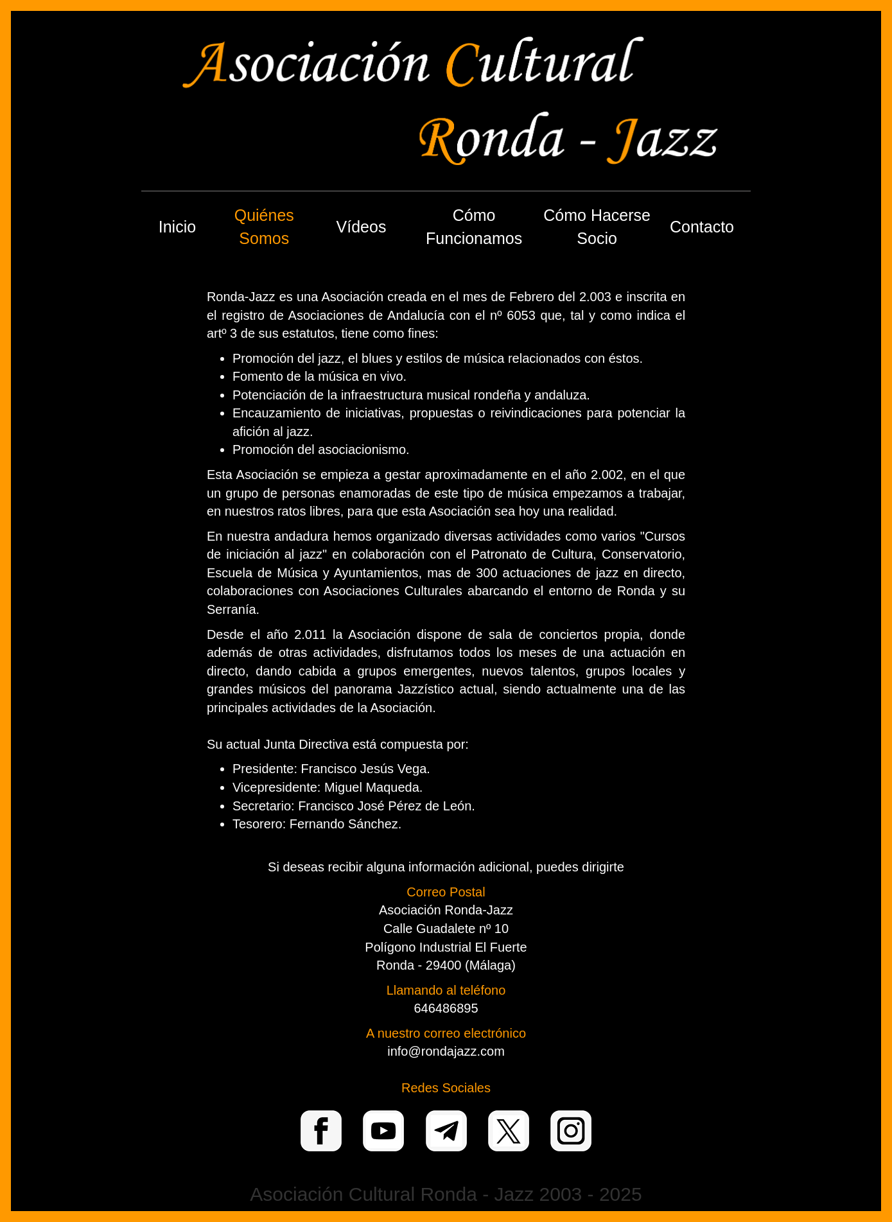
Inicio (177, 227)
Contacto (702, 227)
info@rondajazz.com (446, 1051)
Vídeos (362, 227)
